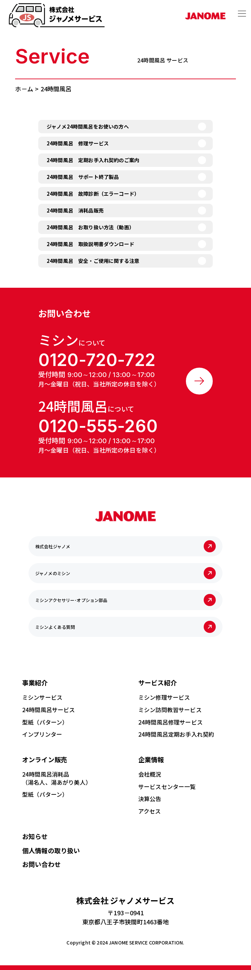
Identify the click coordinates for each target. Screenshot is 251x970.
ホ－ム (24, 88)
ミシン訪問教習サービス (170, 709)
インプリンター (42, 734)
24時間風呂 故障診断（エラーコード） (93, 193)
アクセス (149, 810)
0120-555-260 (98, 426)
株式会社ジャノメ (52, 546)
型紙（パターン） (45, 721)
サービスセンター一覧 (167, 786)
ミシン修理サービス (164, 696)
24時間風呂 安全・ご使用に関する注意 (93, 260)
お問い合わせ (41, 863)
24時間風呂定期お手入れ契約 (176, 734)
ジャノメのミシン (52, 572)
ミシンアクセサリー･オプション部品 (71, 599)
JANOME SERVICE (128, 941)
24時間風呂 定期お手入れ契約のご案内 (93, 160)
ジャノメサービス (125, 900)
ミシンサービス (42, 696)
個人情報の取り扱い (51, 849)
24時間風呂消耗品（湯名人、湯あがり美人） (56, 777)
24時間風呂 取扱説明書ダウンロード (90, 243)
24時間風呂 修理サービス (78, 143)
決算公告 (149, 798)
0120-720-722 (96, 360)
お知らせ (35, 835)
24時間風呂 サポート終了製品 (83, 176)
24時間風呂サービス (48, 709)
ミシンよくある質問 (55, 626)
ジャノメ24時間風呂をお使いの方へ (88, 126)
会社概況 (149, 773)
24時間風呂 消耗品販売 (75, 210)
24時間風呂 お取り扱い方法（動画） (90, 227)
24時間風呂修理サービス (170, 721)
